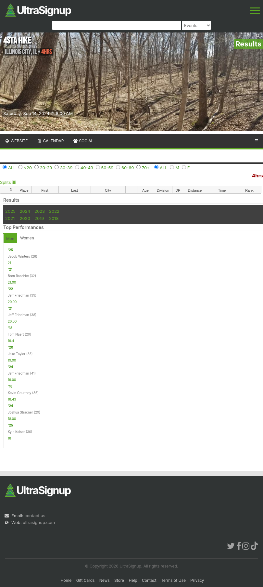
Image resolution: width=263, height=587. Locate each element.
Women (27, 238)
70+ (146, 167)
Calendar (50, 140)
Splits (8, 182)
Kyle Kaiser (16, 432)
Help (133, 580)
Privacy (197, 580)
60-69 (127, 167)
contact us (34, 515)
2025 (10, 211)
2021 (10, 218)
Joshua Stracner (20, 412)
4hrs (257, 175)
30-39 (66, 167)
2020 (25, 218)
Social (83, 140)
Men (10, 238)
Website (16, 140)
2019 (39, 218)
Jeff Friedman (18, 295)
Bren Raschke (18, 276)
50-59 (107, 167)
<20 (28, 167)
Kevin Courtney (19, 393)
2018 (53, 218)
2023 (39, 211)
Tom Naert (16, 334)
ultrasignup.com (39, 522)
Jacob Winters (19, 256)
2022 (54, 211)
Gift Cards (85, 580)
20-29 (46, 167)
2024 (25, 211)
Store (119, 580)
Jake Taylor (16, 354)
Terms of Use (173, 580)
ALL (12, 167)
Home (66, 580)
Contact (149, 580)
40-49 (87, 167)
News (104, 580)
